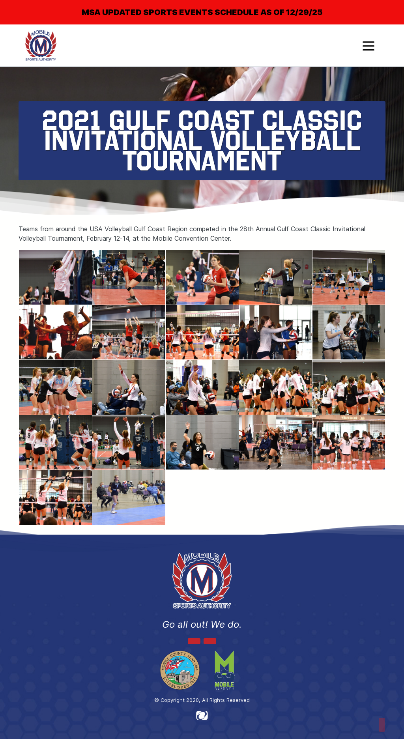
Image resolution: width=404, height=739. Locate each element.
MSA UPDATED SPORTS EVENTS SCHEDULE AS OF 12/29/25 (202, 12)
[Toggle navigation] (368, 45)
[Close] (385, 5)
